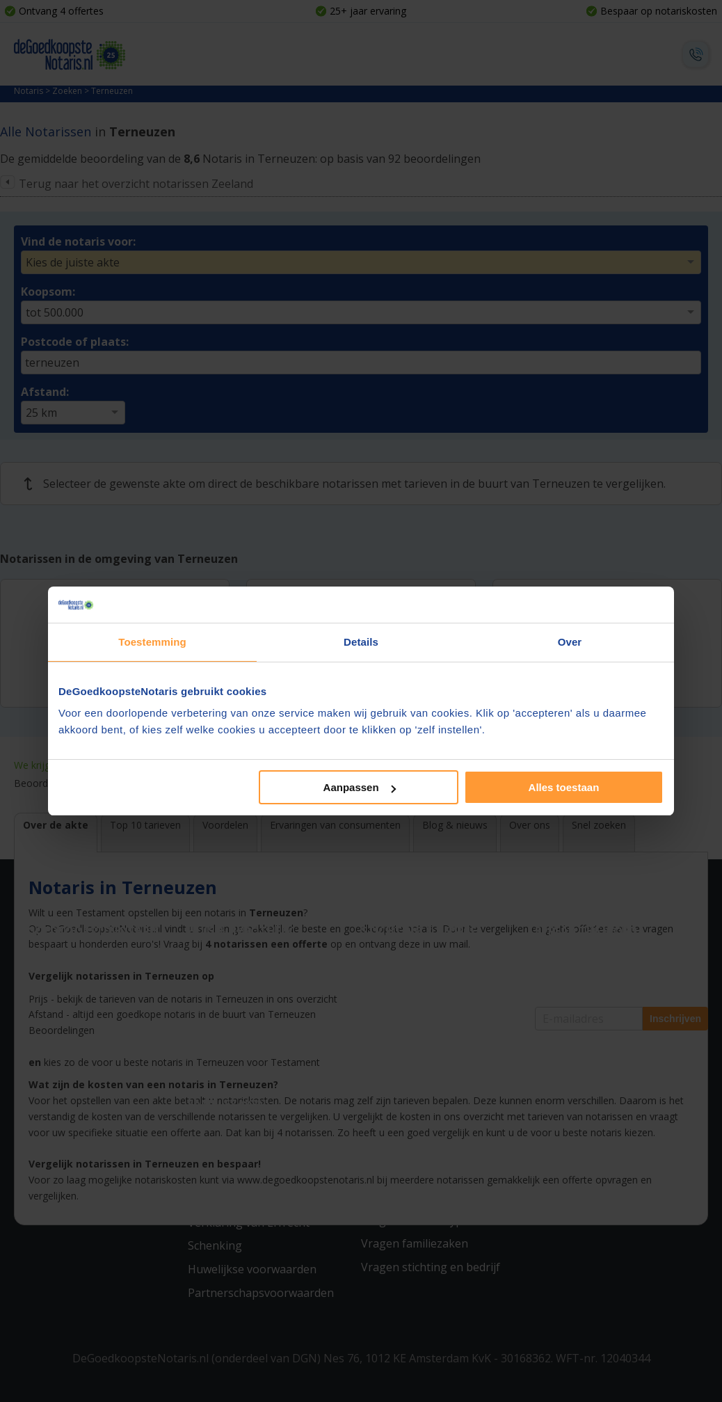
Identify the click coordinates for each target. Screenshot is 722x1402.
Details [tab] (361, 642)
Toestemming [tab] (152, 642)
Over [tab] (570, 642)
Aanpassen (359, 787)
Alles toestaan (564, 787)
